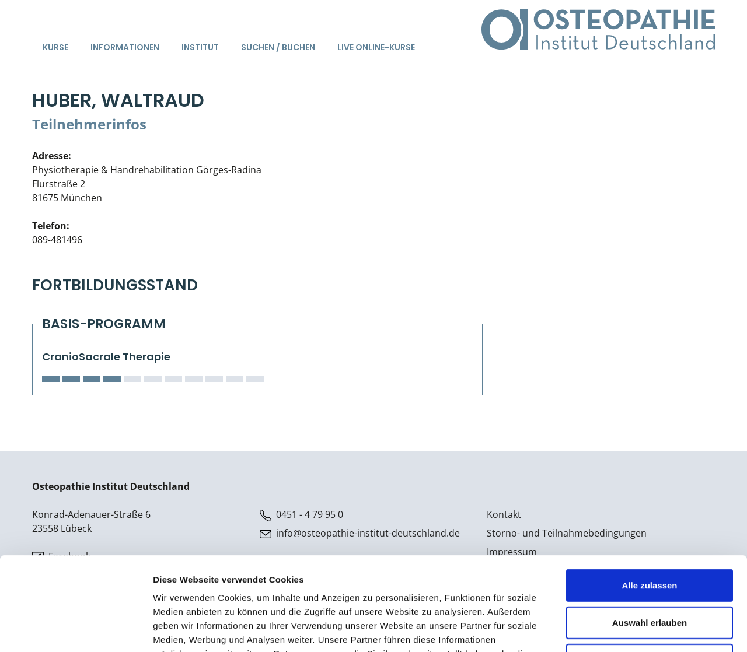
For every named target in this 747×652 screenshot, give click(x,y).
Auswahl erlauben (649, 537)
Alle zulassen (649, 499)
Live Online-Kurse (376, 47)
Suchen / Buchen (278, 47)
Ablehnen (649, 574)
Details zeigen (620, 629)
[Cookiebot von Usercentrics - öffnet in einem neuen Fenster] (76, 629)
